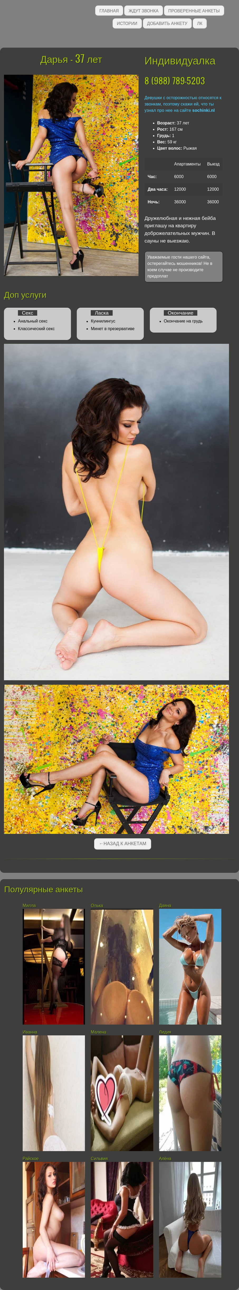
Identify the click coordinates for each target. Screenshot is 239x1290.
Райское (31, 1158)
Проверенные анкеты (194, 10)
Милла (29, 905)
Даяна (165, 905)
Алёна (165, 1158)
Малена (98, 1032)
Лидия (165, 1032)
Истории (127, 23)
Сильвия (99, 1158)
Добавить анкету (167, 23)
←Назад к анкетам (122, 843)
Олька (97, 905)
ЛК (199, 23)
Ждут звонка (143, 10)
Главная (109, 10)
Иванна (30, 1032)
